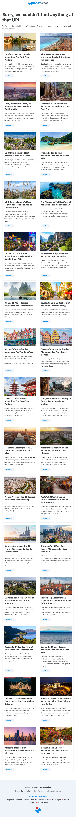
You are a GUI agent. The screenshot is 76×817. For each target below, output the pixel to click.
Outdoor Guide (43, 802)
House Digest (56, 800)
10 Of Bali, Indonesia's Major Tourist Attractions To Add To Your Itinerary (18, 205)
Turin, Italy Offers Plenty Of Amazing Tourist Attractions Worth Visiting (17, 106)
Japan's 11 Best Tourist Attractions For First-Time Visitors (16, 401)
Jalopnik (19, 800)
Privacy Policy (45, 787)
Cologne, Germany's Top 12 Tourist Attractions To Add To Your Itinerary (18, 549)
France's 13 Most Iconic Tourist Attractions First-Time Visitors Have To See (56, 701)
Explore (34, 800)
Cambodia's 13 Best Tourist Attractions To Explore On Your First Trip (55, 106)
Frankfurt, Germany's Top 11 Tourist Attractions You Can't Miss (18, 450)
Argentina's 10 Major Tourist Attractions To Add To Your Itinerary (54, 450)
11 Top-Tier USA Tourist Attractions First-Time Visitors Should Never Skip (19, 256)
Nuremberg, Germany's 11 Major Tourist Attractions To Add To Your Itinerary (56, 601)
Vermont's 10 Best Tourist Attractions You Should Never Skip (55, 650)
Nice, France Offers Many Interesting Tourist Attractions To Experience (55, 57)
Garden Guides (44, 800)
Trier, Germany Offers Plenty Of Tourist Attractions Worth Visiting (56, 401)
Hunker (66, 800)
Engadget (10, 800)
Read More (8, 76)
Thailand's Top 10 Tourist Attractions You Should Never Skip (55, 156)
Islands (32, 802)
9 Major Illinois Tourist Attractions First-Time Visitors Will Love (19, 751)
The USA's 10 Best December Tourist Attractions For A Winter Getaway (19, 701)
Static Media (25, 791)
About (27, 787)
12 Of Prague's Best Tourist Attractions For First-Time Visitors (17, 57)
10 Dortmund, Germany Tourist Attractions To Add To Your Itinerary (19, 601)
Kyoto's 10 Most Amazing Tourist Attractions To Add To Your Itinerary (54, 500)
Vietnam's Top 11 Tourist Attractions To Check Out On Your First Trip (54, 751)
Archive (35, 787)
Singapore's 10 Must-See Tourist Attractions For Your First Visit (54, 549)
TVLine (26, 800)
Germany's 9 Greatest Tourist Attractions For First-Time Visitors (55, 352)
